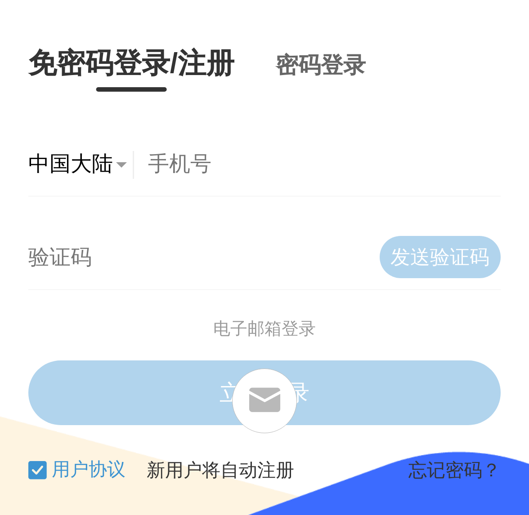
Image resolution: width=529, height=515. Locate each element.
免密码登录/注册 (131, 63)
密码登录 (321, 65)
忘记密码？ (454, 470)
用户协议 (89, 469)
